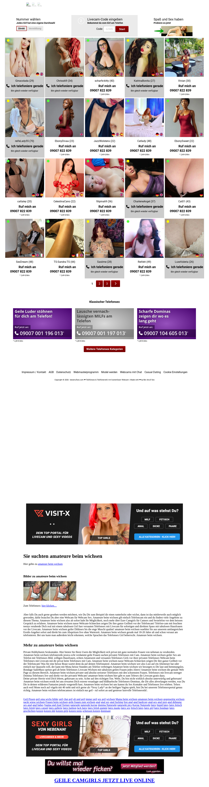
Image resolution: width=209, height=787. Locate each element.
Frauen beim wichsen (57, 702)
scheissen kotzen (91, 711)
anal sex (105, 702)
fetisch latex (137, 708)
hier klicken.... (49, 605)
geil (61, 699)
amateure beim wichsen (50, 564)
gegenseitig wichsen (173, 699)
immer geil (91, 699)
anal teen (162, 702)
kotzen (39, 711)
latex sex (125, 708)
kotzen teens (75, 711)
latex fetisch (175, 705)
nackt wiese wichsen (34, 702)
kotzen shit (49, 711)
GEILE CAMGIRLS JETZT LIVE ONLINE (104, 780)
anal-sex (152, 702)
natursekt (75, 705)
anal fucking (116, 702)
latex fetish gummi (97, 708)
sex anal (27, 705)
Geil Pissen (29, 699)
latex (153, 705)
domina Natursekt (107, 705)
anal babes (37, 705)
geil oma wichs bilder (47, 699)
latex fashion (69, 708)
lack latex (82, 708)
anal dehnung (175, 702)
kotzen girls (62, 711)
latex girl (148, 708)
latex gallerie (55, 708)
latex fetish (29, 708)
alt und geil (79, 699)
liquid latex (163, 705)
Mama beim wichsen (126, 699)
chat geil (68, 699)
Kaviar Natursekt (141, 705)
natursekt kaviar (89, 705)
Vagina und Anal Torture (57, 705)
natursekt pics (124, 705)
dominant (106, 711)
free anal (128, 702)
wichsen (110, 699)
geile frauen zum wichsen (81, 702)
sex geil (102, 699)
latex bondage (161, 708)
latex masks (114, 708)
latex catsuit (42, 708)
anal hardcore (140, 702)
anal (98, 702)
